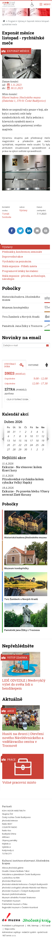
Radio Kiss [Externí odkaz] (6, 830)
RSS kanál (46, 925)
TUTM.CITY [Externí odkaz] (7, 853)
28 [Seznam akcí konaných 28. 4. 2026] (14, 449)
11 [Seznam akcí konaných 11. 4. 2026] (37, 436)
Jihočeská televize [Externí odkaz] (10, 820)
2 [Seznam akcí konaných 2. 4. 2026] (25, 431)
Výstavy (21, 21)
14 (14, 440)
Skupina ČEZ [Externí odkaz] (7, 814)
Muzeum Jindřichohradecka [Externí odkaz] (14, 894)
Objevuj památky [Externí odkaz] (9, 840)
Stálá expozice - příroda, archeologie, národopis (23, 277)
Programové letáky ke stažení (20, 271)
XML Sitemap (33, 925)
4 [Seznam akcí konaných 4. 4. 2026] (37, 431)
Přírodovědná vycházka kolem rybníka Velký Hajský (23, 480)
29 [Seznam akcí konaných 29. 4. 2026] (20, 449)
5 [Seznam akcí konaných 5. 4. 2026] (43, 431)
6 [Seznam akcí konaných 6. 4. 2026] (8, 436)
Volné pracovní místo (19, 782)
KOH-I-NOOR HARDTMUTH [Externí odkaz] (13, 810)
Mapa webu (10, 929)
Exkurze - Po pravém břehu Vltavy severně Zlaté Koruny (25, 492)
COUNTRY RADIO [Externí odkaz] (9, 827)
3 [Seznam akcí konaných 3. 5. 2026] (43, 449)
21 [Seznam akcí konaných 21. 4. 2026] (14, 445)
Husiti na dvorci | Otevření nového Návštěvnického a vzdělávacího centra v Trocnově (23, 740)
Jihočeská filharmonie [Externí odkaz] (11, 881)
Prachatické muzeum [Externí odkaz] (11, 900)
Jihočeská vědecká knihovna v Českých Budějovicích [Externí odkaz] (25, 884)
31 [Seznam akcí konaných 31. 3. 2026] (14, 431)
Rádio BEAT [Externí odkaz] (7, 824)
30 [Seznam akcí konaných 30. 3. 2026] (8, 431)
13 (8, 440)
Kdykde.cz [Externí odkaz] (6, 843)
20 (8, 445)
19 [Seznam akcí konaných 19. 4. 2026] (42, 440)
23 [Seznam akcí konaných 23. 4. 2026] (25, 445)
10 (31, 436)
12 (42, 436)
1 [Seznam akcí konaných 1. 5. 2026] (31, 449)
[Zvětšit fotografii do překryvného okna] (26, 189)
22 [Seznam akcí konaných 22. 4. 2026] (20, 445)
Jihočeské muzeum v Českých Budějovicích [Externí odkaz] (21, 891)
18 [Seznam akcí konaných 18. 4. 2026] (37, 440)
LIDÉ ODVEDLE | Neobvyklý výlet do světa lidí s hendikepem (23, 684)
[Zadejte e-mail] (26, 345)
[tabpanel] (26, 389)
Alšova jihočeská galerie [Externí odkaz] (12, 867)
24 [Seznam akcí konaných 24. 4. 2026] (31, 445)
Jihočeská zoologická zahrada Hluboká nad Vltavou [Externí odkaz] (24, 887)
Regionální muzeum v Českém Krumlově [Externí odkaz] (20, 907)
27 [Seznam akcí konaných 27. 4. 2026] (8, 449)
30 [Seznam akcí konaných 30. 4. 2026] (25, 449)
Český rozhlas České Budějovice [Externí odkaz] (16, 817)
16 (25, 440)
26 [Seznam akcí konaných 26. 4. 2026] (42, 445)
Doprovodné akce (12, 256)
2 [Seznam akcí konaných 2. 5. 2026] (37, 449)
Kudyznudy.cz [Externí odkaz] (8, 850)
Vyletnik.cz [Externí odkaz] (6, 847)
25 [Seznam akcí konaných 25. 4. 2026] (37, 445)
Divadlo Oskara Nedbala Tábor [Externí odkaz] (16, 871)
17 (31, 440)
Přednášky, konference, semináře (22, 251)
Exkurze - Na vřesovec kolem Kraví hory (22, 468)
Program (12, 21)
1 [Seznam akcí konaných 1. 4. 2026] (20, 431)
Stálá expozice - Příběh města (19, 266)
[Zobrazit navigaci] (45, 4)
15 (20, 440)
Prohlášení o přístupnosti (13, 925)
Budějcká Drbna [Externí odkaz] (9, 833)
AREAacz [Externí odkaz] (6, 837)
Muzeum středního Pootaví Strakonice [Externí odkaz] (19, 897)
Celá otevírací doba (17, 399)
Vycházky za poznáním (16, 261)
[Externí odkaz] (11, 917)
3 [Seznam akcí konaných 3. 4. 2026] (31, 431)
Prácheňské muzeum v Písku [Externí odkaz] (14, 904)
